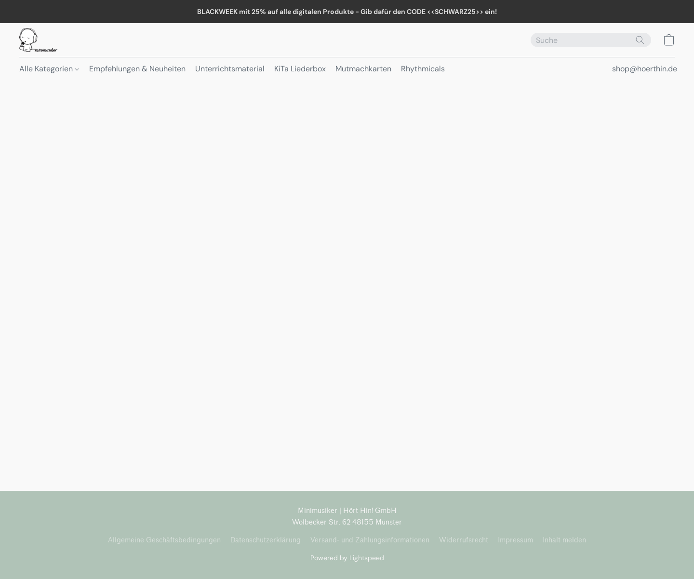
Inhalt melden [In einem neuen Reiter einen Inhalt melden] (564, 540)
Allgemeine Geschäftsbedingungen (164, 540)
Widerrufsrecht (463, 540)
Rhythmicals (423, 69)
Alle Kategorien (49, 69)
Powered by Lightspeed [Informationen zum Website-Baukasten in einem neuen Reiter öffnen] (347, 557)
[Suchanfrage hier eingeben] (591, 40)
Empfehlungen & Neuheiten (137, 69)
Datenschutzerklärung (265, 540)
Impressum (515, 540)
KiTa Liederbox (300, 69)
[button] (38, 40)
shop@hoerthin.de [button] (644, 69)
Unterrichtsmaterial (230, 69)
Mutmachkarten (363, 69)
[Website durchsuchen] (640, 40)
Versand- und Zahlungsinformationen (369, 540)
